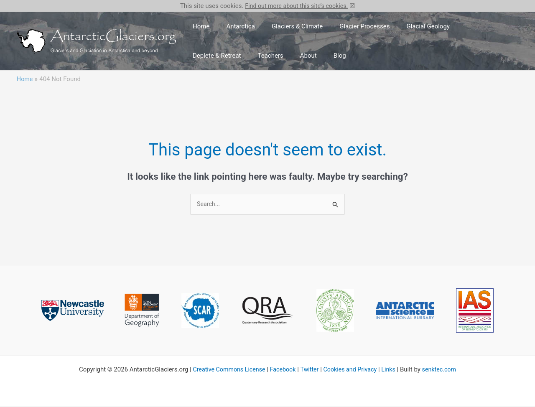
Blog (258, 55)
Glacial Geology (398, 26)
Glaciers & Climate (280, 26)
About (233, 55)
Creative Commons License (225, 370)
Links (392, 370)
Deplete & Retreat (454, 26)
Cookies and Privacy (352, 370)
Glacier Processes (341, 26)
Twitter (309, 370)
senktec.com (444, 370)
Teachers (202, 55)
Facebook (281, 370)
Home (197, 26)
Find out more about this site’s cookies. (296, 6)
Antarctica (230, 26)
